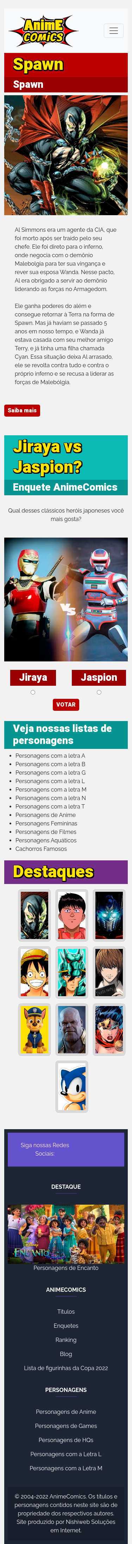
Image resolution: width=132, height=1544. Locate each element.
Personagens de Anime (45, 815)
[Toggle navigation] (114, 31)
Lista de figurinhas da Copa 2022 (66, 1368)
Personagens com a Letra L (66, 1454)
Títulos (66, 1311)
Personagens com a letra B (50, 764)
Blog (66, 1354)
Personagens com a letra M (51, 789)
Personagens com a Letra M (66, 1468)
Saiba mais (22, 410)
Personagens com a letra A (50, 755)
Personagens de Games (66, 1426)
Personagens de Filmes (45, 832)
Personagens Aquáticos (45, 840)
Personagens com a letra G (50, 772)
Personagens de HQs (66, 1440)
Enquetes (66, 1325)
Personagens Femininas (46, 823)
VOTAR (66, 705)
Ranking (66, 1340)
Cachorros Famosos (41, 849)
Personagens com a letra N (50, 798)
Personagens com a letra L (50, 781)
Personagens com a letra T (50, 806)
